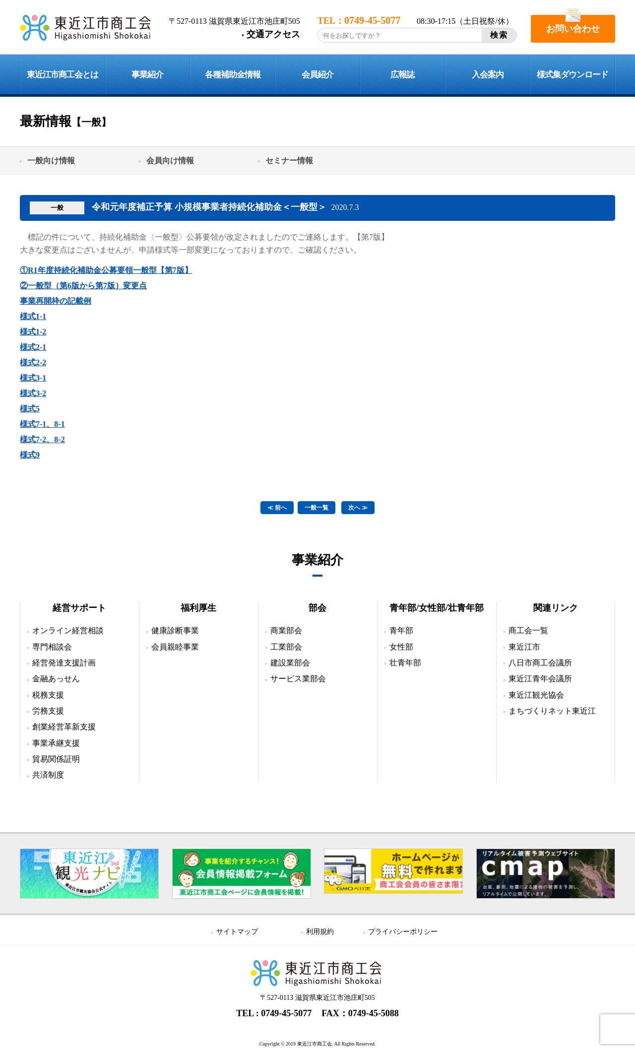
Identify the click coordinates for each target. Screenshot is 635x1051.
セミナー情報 (289, 160)
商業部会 (286, 630)
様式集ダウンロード (572, 74)
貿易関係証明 (56, 759)
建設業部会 (290, 662)
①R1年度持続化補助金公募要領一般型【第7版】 (106, 270)
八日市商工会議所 (540, 662)
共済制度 (48, 775)
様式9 (30, 455)
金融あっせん (56, 678)
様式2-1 (33, 347)
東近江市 (524, 647)
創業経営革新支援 (64, 727)
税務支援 (48, 695)
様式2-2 (33, 362)
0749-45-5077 (286, 1013)
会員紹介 (317, 74)
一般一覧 (316, 507)
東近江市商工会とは (62, 74)
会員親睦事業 (175, 647)
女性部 (401, 647)
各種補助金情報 (232, 74)
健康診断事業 (175, 630)
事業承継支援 (56, 743)
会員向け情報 (170, 160)
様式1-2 (33, 332)
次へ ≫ (358, 507)
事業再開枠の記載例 (55, 301)
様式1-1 (33, 316)
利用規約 (320, 931)
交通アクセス (273, 34)
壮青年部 (405, 662)
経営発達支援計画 (64, 662)
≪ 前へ (277, 507)
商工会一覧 (528, 630)
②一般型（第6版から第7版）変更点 (83, 285)
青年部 (401, 630)
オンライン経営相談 (68, 630)
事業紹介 (147, 74)
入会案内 (488, 74)
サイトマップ (237, 931)
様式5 (30, 408)
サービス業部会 (298, 678)
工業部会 (286, 647)
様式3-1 (33, 378)
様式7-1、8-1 (42, 424)
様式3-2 (33, 393)
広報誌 (402, 74)
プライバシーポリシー (403, 931)
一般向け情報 (51, 160)
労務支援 (48, 711)
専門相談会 (52, 647)
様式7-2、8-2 (42, 439)
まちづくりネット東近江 (552, 711)
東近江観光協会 (536, 695)
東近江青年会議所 (540, 678)
